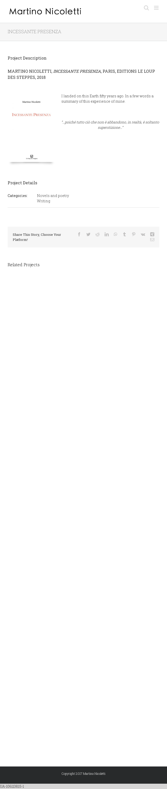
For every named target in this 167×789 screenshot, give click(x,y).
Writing (43, 201)
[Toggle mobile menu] (156, 7)
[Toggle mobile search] (146, 7)
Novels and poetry (53, 195)
